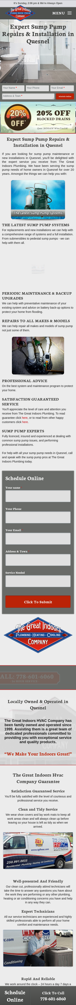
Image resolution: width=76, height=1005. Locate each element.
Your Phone (33, 87)
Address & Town (12, 96)
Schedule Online (15, 995)
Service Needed (15, 572)
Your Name (10, 87)
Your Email (58, 87)
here (25, 417)
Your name (13, 487)
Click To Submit (38, 601)
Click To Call (53, 996)
